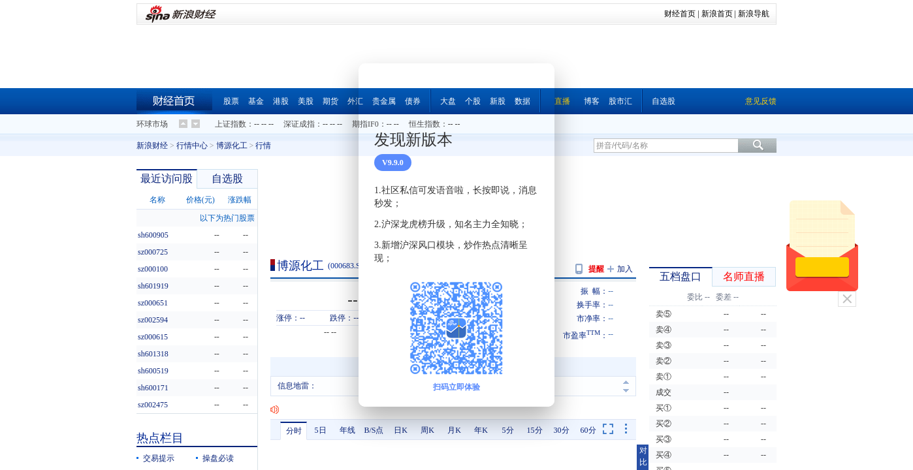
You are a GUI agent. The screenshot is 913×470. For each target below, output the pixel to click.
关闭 (847, 299)
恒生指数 (424, 124)
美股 (305, 101)
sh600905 (153, 235)
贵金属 (384, 101)
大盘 (448, 101)
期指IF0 (365, 124)
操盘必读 (218, 458)
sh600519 (153, 370)
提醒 (596, 269)
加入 (625, 269)
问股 (428, 265)
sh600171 (153, 387)
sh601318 (153, 353)
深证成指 (299, 124)
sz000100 (153, 269)
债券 (413, 101)
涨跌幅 (239, 199)
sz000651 (153, 302)
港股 (281, 101)
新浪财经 (152, 145)
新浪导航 (753, 13)
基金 (256, 101)
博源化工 (232, 145)
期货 (330, 101)
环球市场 (152, 124)
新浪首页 (717, 13)
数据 (522, 101)
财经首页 (680, 13)
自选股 (663, 101)
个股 (473, 101)
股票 (231, 101)
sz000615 (153, 336)
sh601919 (153, 285)
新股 (497, 101)
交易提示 (158, 458)
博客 (592, 101)
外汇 (355, 101)
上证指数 (230, 124)
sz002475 (153, 404)
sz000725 (153, 252)
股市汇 (620, 101)
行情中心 (192, 145)
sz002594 (153, 319)
